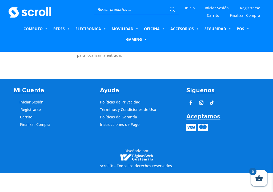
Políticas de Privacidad (120, 102)
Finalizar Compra (245, 15)
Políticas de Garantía (118, 116)
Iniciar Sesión (217, 7)
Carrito (213, 15)
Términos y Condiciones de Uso (128, 109)
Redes (61, 28)
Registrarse (250, 7)
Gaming (136, 39)
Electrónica (90, 28)
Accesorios (184, 28)
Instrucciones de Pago (119, 124)
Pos (243, 28)
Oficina (154, 28)
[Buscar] (172, 9)
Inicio (190, 7)
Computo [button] (35, 28)
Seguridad (217, 28)
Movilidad (125, 28)
